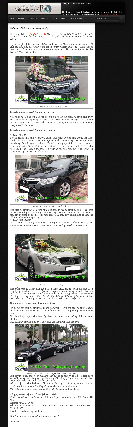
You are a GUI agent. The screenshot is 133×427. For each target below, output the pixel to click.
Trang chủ (66, 4)
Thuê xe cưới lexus (78, 4)
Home (12, 18)
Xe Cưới (21, 18)
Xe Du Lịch (44, 18)
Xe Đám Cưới (32, 18)
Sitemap (88, 3)
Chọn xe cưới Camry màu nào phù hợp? (29, 28)
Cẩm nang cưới (76, 18)
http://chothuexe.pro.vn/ (109, 14)
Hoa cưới (64, 18)
